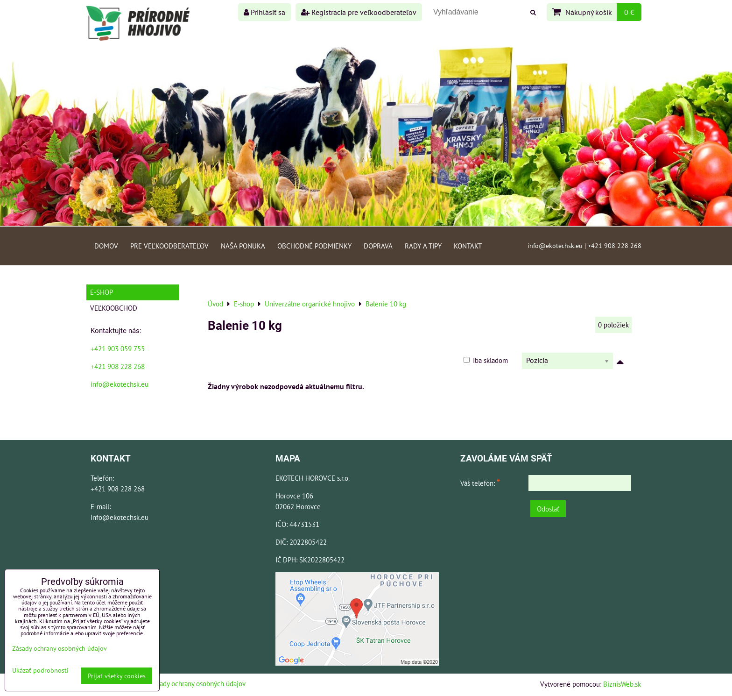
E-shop (101, 292)
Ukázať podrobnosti (40, 670)
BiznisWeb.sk (622, 684)
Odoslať (548, 508)
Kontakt (468, 245)
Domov (106, 245)
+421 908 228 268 (118, 366)
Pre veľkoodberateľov (169, 245)
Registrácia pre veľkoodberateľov (358, 12)
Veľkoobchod (113, 307)
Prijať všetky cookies (117, 675)
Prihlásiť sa (264, 12)
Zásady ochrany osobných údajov (198, 683)
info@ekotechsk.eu (119, 384)
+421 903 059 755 (118, 348)
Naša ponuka (243, 245)
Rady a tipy (423, 245)
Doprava (378, 245)
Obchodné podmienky (314, 245)
